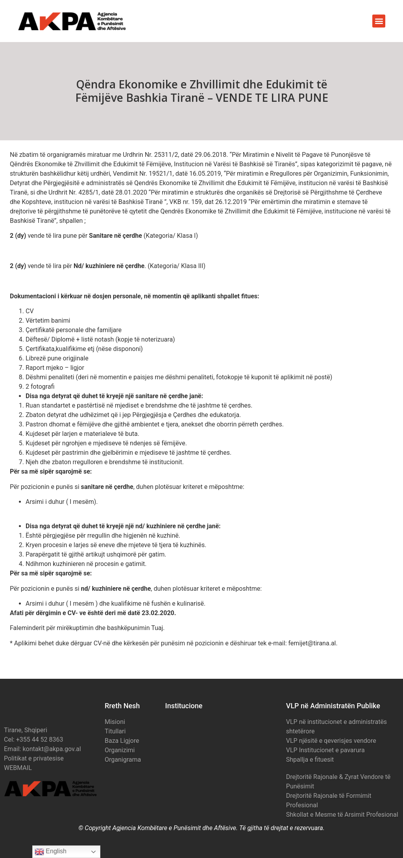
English (51, 851)
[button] (378, 21)
